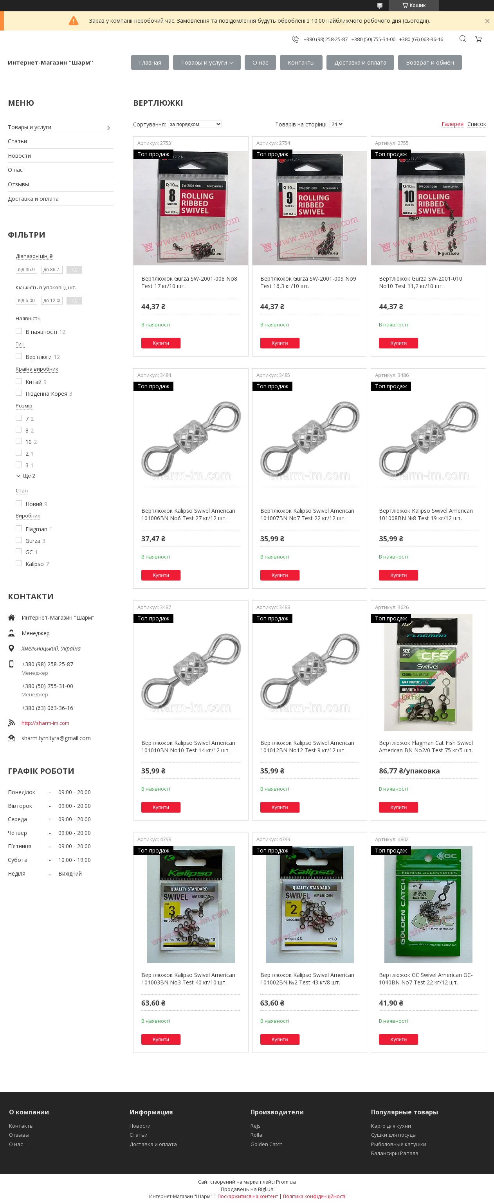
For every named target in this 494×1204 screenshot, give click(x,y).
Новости (19, 155)
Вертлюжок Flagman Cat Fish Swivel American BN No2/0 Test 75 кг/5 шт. (426, 746)
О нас (260, 62)
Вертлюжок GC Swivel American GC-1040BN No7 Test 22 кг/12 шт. (426, 978)
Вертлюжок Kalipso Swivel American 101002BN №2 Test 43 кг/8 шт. (307, 978)
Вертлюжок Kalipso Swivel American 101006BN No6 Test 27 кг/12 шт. (188, 514)
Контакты (301, 62)
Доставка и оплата (360, 62)
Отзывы (18, 184)
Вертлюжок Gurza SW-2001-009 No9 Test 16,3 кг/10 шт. (308, 282)
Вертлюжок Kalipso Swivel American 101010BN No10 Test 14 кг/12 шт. (188, 746)
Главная (150, 62)
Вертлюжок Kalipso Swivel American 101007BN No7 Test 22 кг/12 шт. (307, 514)
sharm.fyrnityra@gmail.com (56, 738)
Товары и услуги (204, 62)
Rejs (256, 1125)
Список (476, 124)
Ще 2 (29, 476)
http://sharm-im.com (45, 722)
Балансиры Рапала (394, 1153)
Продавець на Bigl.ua (247, 1189)
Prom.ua (286, 1181)
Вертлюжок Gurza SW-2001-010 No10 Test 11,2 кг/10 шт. (420, 282)
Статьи (17, 141)
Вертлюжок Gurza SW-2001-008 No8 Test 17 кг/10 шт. (189, 282)
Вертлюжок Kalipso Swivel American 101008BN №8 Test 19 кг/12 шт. (426, 514)
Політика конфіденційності (314, 1196)
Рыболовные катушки (398, 1144)
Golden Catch (267, 1144)
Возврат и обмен (430, 62)
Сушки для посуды (393, 1134)
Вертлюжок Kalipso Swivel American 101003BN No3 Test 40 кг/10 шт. (188, 978)
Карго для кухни (391, 1125)
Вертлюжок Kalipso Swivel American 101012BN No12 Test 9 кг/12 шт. (307, 746)
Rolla (256, 1134)
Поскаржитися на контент (248, 1196)
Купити (161, 343)
